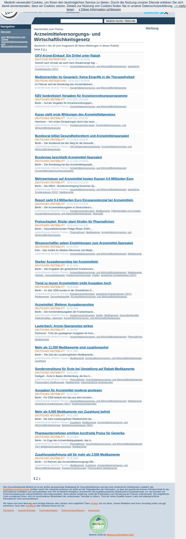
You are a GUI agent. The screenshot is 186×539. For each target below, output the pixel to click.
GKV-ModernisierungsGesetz (85, 146)
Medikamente (66, 192)
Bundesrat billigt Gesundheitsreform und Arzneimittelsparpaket (82, 136)
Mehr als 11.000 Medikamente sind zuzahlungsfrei (71, 347)
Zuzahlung (40, 361)
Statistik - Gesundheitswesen (50, 275)
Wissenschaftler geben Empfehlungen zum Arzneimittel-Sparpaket (84, 243)
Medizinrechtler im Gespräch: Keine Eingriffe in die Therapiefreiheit (84, 77)
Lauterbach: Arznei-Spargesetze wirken (64, 326)
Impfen (96, 275)
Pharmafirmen (77, 232)
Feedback (31, 506)
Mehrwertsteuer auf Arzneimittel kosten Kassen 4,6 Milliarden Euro (84, 178)
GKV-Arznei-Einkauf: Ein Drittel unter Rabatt (67, 55)
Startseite (6, 32)
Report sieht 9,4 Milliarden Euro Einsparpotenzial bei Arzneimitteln (84, 200)
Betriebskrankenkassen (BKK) (77, 425)
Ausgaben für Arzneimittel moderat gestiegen (68, 390)
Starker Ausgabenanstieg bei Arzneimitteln (66, 261)
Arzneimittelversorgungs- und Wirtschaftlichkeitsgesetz (98, 66)
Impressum (94, 510)
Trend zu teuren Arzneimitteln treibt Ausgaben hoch (73, 283)
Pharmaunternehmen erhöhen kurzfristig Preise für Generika (80, 433)
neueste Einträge (26, 510)
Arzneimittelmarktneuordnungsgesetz (54, 170)
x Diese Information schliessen (100, 9)
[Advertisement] (159, 88)
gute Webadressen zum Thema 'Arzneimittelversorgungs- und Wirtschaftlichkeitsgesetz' (14, 42)
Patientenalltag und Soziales (126, 211)
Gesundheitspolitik (59, 296)
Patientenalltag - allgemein (48, 318)
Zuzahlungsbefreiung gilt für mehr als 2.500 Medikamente (77, 454)
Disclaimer (8, 510)
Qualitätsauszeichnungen (16, 489)
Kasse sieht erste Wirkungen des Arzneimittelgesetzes (75, 114)
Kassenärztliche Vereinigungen (97, 382)
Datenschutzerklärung (72, 510)
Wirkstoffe (98, 213)
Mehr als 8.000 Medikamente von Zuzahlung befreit (72, 411)
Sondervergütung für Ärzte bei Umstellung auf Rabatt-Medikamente (84, 369)
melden (94, 503)
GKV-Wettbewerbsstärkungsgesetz (53, 446)
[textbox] (81, 21)
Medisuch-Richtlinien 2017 (120, 535)
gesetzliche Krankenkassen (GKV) (118, 275)
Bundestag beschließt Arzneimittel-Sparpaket (68, 157)
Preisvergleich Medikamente (49, 382)
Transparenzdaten (48, 510)
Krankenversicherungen (82, 125)
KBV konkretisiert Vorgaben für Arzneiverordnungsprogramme (81, 95)
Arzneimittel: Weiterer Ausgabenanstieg (64, 304)
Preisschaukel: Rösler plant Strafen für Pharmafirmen (74, 221)
